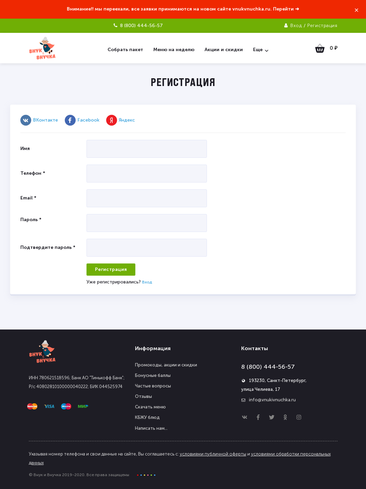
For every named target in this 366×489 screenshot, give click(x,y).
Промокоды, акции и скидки (166, 364)
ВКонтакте (39, 120)
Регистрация (322, 25)
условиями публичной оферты (213, 453)
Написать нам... (151, 428)
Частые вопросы (153, 385)
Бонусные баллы (153, 375)
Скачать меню (150, 406)
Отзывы (143, 396)
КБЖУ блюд (147, 417)
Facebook (82, 120)
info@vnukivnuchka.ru (272, 399)
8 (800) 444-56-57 (268, 366)
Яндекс (120, 120)
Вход (296, 25)
